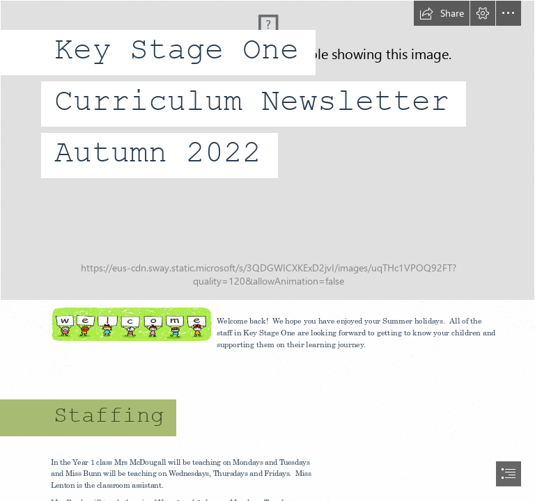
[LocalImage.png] (131, 323)
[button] (442, 13)
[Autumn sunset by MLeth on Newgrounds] (267, 150)
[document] (267, 250)
